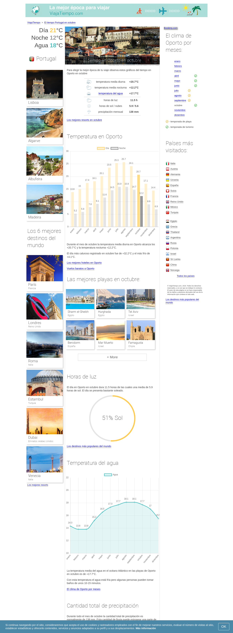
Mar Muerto (105, 342)
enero (177, 61)
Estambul (35, 399)
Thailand (174, 232)
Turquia (32, 403)
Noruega (174, 270)
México (174, 207)
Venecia (34, 476)
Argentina (175, 237)
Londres (34, 323)
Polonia (174, 248)
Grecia (173, 226)
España (174, 185)
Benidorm (74, 342)
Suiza (173, 190)
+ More (112, 357)
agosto (177, 95)
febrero (178, 66)
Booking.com (170, 28)
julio (176, 90)
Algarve (34, 141)
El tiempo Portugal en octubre (60, 22)
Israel (173, 253)
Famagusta (135, 342)
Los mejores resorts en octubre (84, 120)
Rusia (173, 243)
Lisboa (33, 102)
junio (176, 85)
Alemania (175, 174)
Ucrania (174, 179)
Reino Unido (34, 326)
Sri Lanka (175, 259)
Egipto (173, 221)
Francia (32, 288)
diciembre (179, 115)
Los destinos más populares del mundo (89, 446)
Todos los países (186, 276)
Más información (146, 628)
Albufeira (35, 179)
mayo (177, 80)
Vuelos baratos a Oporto (80, 268)
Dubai (32, 437)
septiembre (180, 100)
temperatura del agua (110, 93)
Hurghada (104, 311)
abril (176, 75)
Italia (30, 364)
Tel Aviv (133, 311)
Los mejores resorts (37, 485)
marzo (177, 71)
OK (223, 626)
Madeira (34, 217)
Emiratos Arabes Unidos (40, 441)
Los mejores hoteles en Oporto (84, 262)
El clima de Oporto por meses (83, 589)
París (32, 284)
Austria (174, 168)
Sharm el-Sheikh (78, 311)
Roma (33, 361)
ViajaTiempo (33, 22)
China (173, 264)
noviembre (179, 110)
